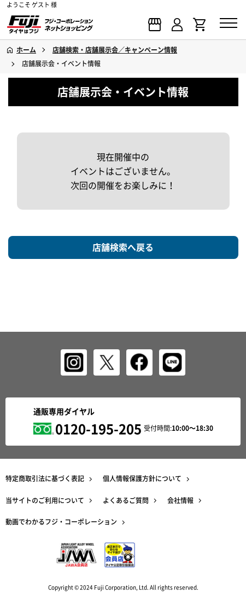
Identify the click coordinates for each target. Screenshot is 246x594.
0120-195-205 (98, 429)
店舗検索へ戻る (123, 246)
